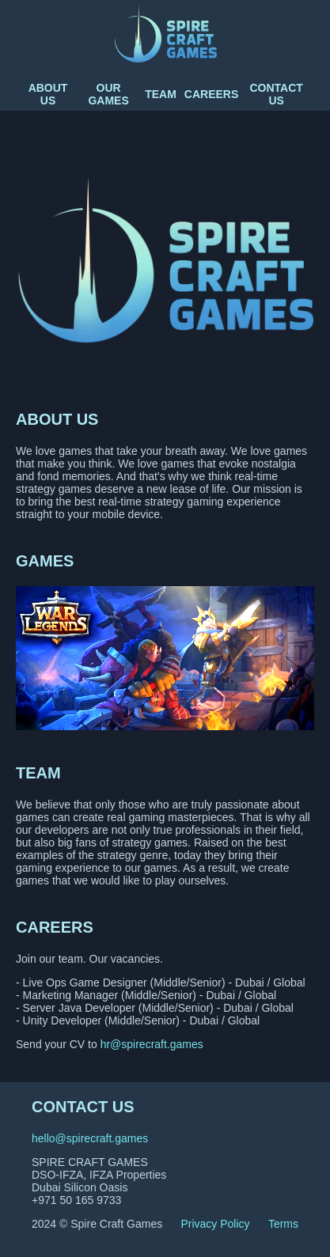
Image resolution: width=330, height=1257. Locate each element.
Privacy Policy (214, 1223)
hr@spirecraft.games (152, 1044)
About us (48, 94)
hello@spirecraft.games (90, 1138)
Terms (283, 1223)
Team (160, 94)
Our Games (108, 94)
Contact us (275, 94)
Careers (211, 94)
